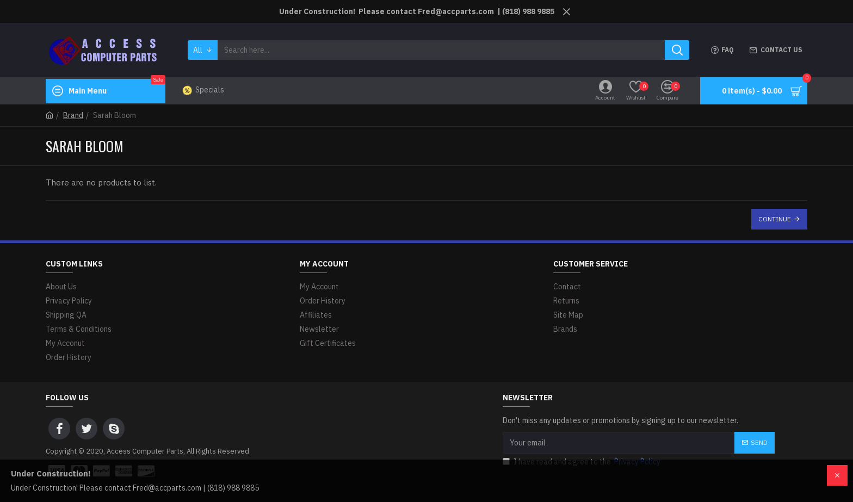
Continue (774, 219)
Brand (73, 115)
